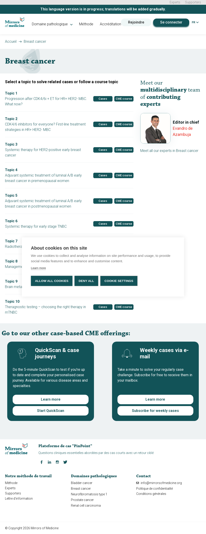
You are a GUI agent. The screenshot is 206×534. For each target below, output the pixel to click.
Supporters (193, 2)
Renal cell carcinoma (86, 505)
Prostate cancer (82, 499)
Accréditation (110, 23)
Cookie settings (119, 281)
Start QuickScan (50, 410)
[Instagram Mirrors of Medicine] (57, 461)
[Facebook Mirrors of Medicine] (41, 461)
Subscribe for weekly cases (155, 410)
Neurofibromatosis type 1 (89, 494)
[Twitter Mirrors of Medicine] (65, 461)
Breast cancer (35, 41)
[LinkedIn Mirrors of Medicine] (49, 461)
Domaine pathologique (52, 23)
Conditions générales (151, 493)
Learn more (51, 399)
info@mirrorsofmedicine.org (159, 482)
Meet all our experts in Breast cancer (169, 150)
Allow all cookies (51, 281)
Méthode (86, 23)
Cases (102, 98)
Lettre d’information (19, 498)
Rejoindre (136, 22)
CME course (124, 98)
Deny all (86, 281)
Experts (175, 2)
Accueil (10, 41)
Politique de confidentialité (154, 488)
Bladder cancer (81, 482)
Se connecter (171, 22)
